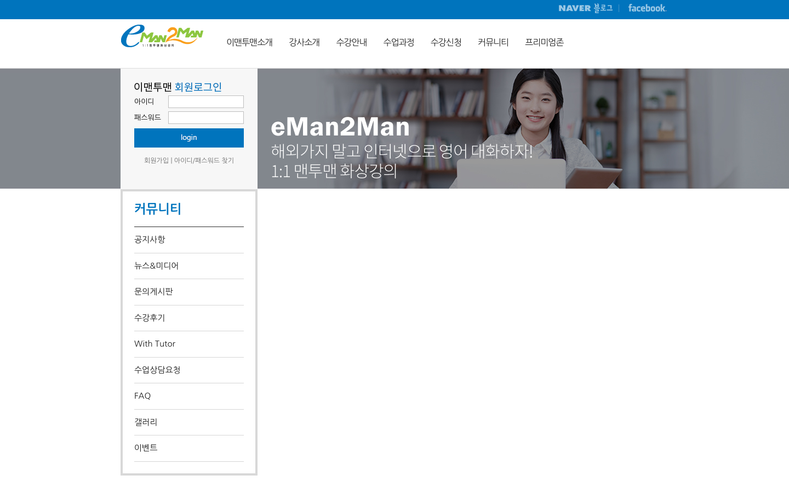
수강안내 (351, 42)
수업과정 (399, 42)
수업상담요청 (157, 370)
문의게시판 (153, 291)
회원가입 (156, 160)
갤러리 (145, 422)
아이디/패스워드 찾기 (204, 160)
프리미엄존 (544, 42)
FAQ (142, 396)
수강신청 (446, 42)
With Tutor (154, 343)
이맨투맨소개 (249, 42)
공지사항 (149, 239)
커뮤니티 (493, 42)
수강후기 (149, 318)
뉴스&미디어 (156, 266)
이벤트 (145, 448)
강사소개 (304, 42)
